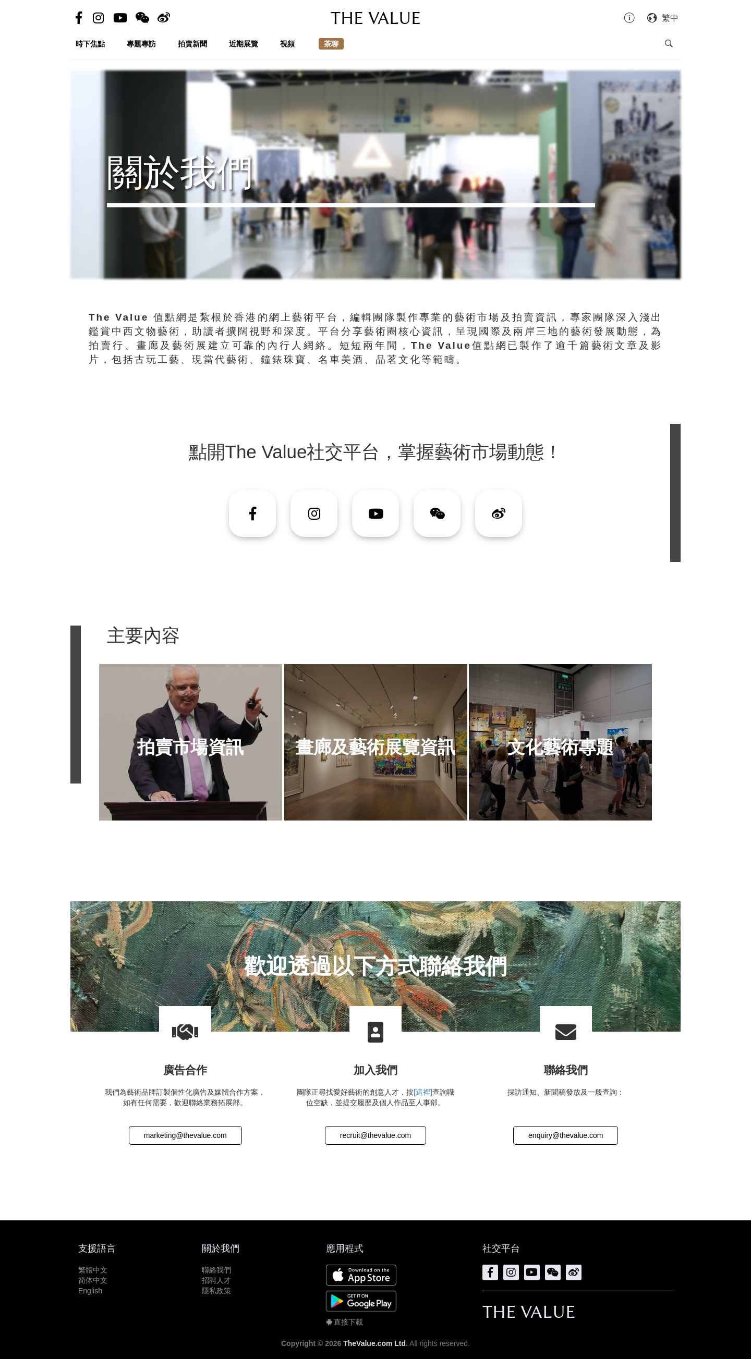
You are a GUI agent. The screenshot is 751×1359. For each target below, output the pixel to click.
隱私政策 (216, 1291)
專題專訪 (141, 44)
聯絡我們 (216, 1270)
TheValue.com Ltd (374, 1343)
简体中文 (92, 1280)
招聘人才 (216, 1280)
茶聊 (331, 44)
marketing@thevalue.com (185, 1135)
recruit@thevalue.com (375, 1135)
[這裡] (423, 1092)
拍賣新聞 (192, 44)
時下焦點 (90, 44)
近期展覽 (243, 44)
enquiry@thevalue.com (565, 1135)
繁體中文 (92, 1270)
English (90, 1291)
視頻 (287, 44)
